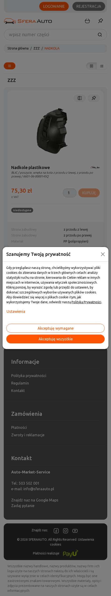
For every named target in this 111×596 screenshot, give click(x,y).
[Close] (103, 254)
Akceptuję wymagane (56, 328)
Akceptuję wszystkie (56, 339)
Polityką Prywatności (86, 302)
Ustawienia (16, 311)
